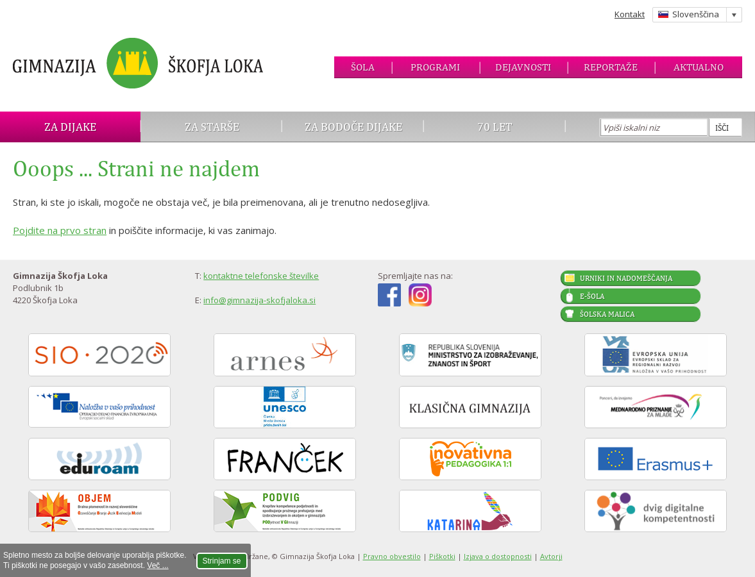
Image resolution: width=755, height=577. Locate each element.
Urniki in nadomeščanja (626, 278)
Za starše (212, 126)
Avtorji (551, 556)
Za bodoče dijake (353, 126)
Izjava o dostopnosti (498, 556)
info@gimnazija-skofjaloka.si (259, 300)
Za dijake (70, 126)
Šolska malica (607, 314)
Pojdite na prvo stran (59, 230)
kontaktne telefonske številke (261, 275)
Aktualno (699, 67)
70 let (495, 126)
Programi (435, 67)
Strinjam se (222, 560)
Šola (363, 67)
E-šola (592, 296)
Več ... (157, 565)
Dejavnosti (523, 67)
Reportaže (611, 67)
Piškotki (442, 556)
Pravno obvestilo (392, 556)
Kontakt (630, 14)
